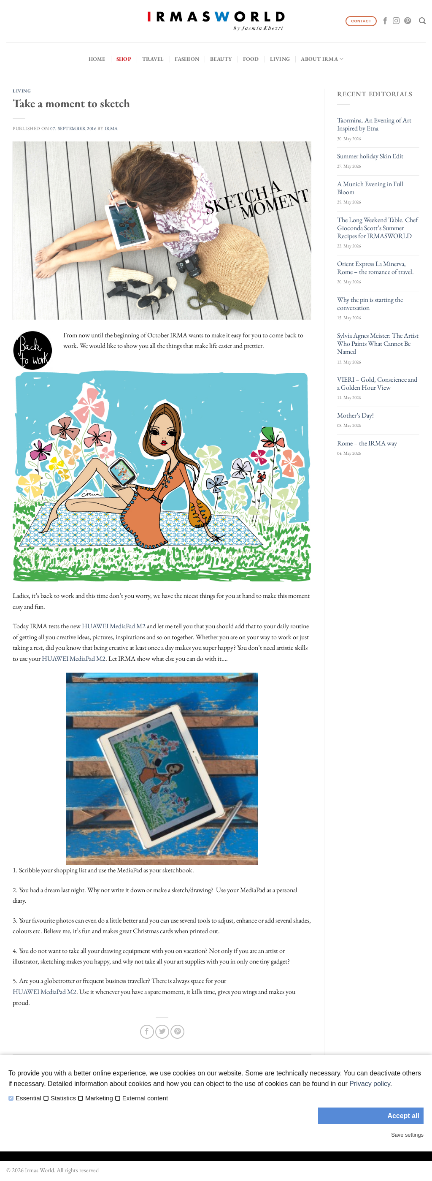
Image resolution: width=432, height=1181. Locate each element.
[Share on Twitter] (162, 1032)
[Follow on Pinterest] (407, 21)
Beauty (221, 58)
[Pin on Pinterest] (177, 1032)
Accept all (403, 1115)
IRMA (111, 128)
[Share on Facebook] (147, 1032)
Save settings (407, 1135)
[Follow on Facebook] (385, 21)
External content (145, 1098)
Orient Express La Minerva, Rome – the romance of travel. (375, 268)
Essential (28, 1098)
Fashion (187, 58)
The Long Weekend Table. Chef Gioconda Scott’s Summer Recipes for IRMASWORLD (377, 228)
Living (280, 58)
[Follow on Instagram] (396, 21)
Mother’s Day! (355, 415)
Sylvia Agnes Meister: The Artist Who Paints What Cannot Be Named (377, 343)
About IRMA (322, 59)
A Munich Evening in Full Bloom (370, 188)
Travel (153, 58)
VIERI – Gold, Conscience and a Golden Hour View (377, 383)
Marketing (99, 1098)
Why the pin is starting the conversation (370, 304)
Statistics (63, 1098)
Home (97, 58)
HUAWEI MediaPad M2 (114, 626)
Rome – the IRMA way (367, 443)
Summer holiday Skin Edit (370, 156)
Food (251, 58)
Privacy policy (369, 1083)
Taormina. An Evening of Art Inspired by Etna (374, 124)
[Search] (422, 21)
